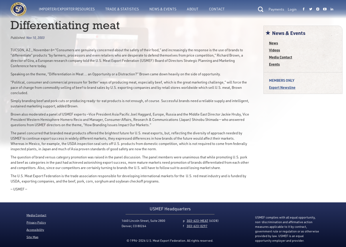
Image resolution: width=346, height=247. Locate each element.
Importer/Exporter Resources (67, 9)
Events (274, 64)
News (273, 43)
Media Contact (280, 57)
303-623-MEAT (197, 220)
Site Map (32, 237)
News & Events (162, 9)
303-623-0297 (197, 226)
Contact (217, 9)
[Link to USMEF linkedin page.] (332, 9)
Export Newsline (282, 87)
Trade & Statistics (122, 9)
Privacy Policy (36, 222)
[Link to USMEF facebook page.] (303, 9)
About (192, 9)
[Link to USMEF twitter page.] (310, 9)
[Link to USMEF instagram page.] (318, 9)
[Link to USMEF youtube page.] (325, 9)
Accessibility (35, 230)
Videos (274, 50)
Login (292, 9)
